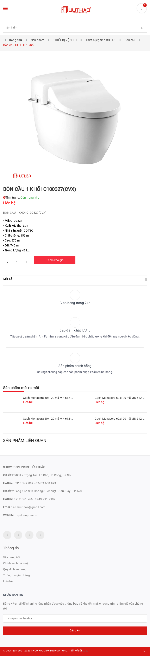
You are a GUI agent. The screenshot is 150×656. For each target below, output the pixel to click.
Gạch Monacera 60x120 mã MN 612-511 (49, 397)
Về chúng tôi (11, 557)
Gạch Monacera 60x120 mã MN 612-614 (121, 418)
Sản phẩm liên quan (24, 440)
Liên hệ (8, 581)
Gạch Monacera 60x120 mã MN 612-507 (49, 418)
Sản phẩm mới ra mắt (21, 388)
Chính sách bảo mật (16, 563)
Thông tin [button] (11, 548)
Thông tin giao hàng (16, 575)
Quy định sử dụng (14, 569)
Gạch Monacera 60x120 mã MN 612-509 (121, 397)
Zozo (85, 650)
